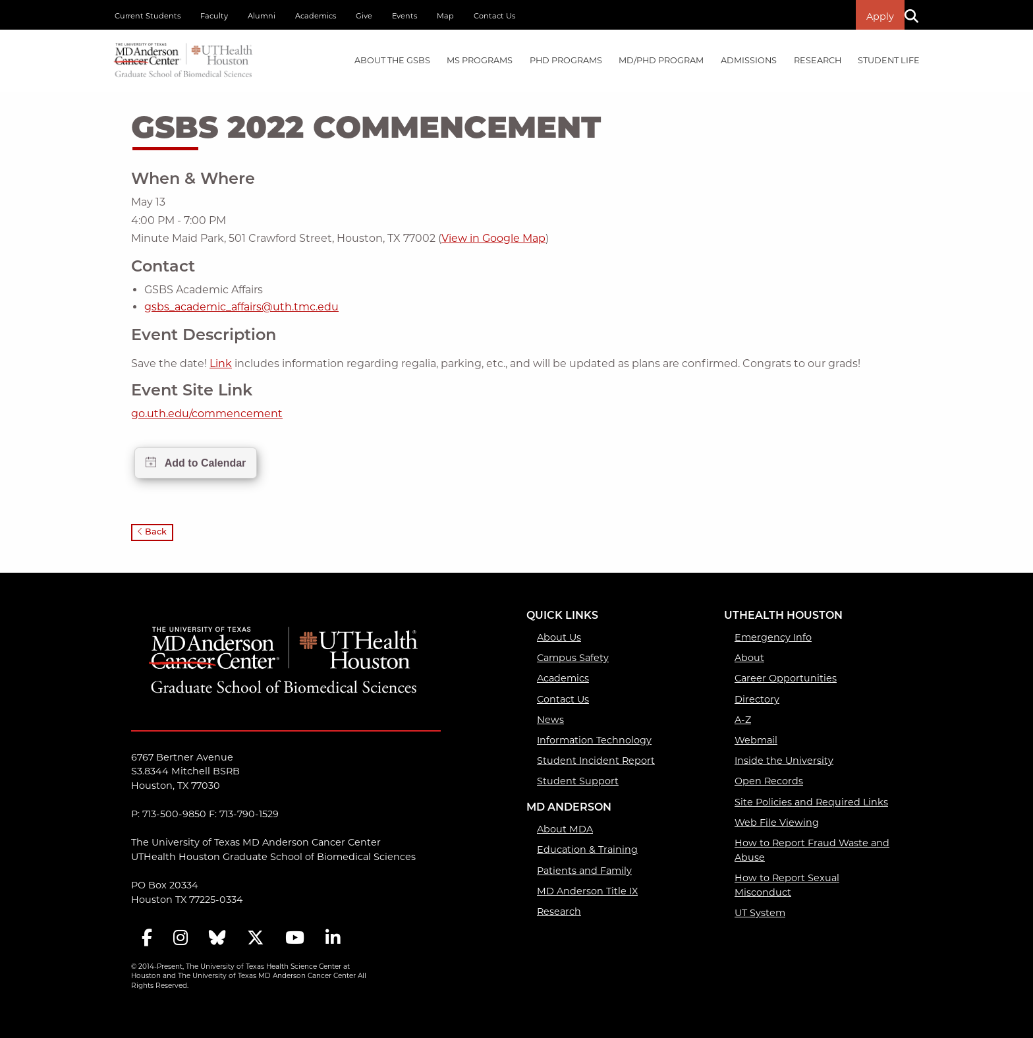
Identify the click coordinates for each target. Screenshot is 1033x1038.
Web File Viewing (777, 822)
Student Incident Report (596, 760)
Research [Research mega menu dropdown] (817, 60)
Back (152, 532)
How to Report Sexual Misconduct (787, 885)
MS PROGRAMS (480, 60)
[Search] (916, 15)
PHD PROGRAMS (566, 60)
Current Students (148, 15)
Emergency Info (773, 637)
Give (364, 15)
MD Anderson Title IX (587, 891)
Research (559, 911)
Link (220, 363)
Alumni (261, 15)
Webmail (756, 740)
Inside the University (784, 760)
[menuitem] (392, 61)
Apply (880, 16)
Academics (315, 15)
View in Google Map (493, 238)
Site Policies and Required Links (811, 802)
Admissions (749, 60)
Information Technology (594, 740)
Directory (757, 699)
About (749, 658)
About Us (559, 637)
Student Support (578, 781)
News (550, 720)
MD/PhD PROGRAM (661, 60)
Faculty (214, 15)
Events (404, 15)
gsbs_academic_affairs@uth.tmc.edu (241, 307)
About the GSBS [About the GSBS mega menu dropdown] (392, 60)
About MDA (565, 829)
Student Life (889, 60)
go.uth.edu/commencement (207, 413)
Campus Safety (573, 658)
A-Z (743, 720)
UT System (760, 913)
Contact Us (494, 15)
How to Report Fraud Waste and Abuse (812, 850)
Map (445, 15)
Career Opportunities (786, 678)
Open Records (769, 781)
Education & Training (587, 849)
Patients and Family (584, 871)
